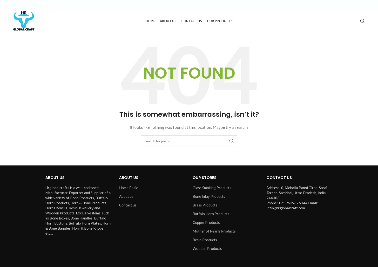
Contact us (127, 205)
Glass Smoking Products (212, 187)
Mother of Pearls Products (214, 231)
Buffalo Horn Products (211, 214)
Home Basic (128, 187)
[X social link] (340, 5)
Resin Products (205, 240)
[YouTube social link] (352, 5)
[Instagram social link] (346, 5)
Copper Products (206, 222)
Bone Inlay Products (209, 196)
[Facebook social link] (334, 5)
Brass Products (205, 205)
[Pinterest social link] (359, 5)
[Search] (362, 21)
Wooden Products (207, 248)
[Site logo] (23, 20)
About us (126, 196)
